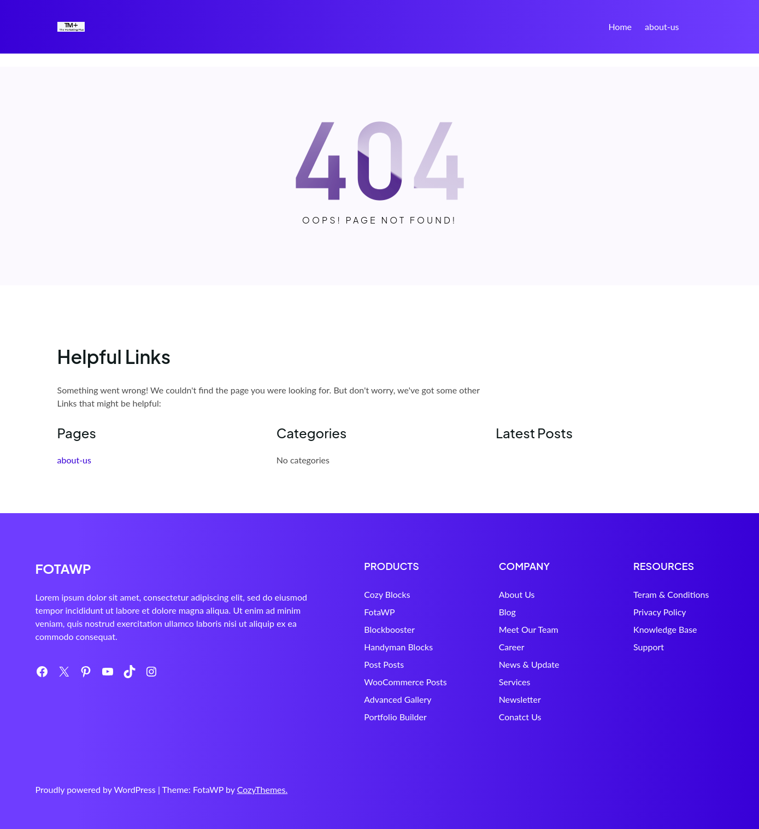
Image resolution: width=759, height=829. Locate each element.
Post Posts (340, 664)
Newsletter (490, 699)
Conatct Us (490, 717)
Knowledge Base (650, 629)
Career (482, 647)
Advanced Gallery (353, 699)
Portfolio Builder (351, 717)
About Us (487, 594)
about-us (662, 26)
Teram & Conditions (656, 594)
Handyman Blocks (354, 647)
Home (620, 26)
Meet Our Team (499, 629)
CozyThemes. (262, 789)
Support (634, 647)
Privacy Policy (645, 612)
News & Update (499, 664)
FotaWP (335, 612)
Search (697, 28)
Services (485, 682)
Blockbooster (345, 629)
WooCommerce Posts (361, 682)
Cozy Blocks (343, 594)
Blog (477, 612)
